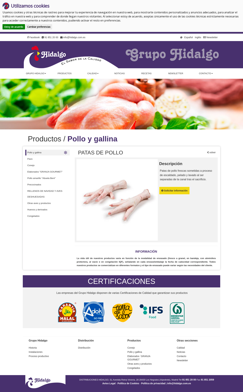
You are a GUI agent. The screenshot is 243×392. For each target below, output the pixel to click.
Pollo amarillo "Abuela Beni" (41, 178)
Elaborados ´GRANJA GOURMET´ (138, 358)
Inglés (198, 37)
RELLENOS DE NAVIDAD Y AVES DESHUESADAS (44, 194)
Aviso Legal (109, 383)
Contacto (181, 356)
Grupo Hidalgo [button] (36, 73)
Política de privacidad (153, 383)
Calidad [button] (93, 73)
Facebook (33, 37)
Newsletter (210, 37)
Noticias (119, 73)
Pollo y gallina (47, 152)
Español (188, 37)
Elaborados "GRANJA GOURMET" (44, 171)
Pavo (30, 159)
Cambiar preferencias (38, 26)
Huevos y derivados (37, 209)
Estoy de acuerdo (13, 26)
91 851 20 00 (50, 37)
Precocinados (34, 184)
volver (212, 152)
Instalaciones (36, 352)
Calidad (181, 347)
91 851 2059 (207, 379)
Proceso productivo (39, 356)
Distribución (84, 347)
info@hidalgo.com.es (72, 37)
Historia (33, 347)
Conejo (31, 165)
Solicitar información (174, 190)
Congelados (33, 216)
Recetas (146, 73)
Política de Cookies (128, 383)
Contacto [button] (206, 73)
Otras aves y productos (39, 203)
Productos (65, 73)
